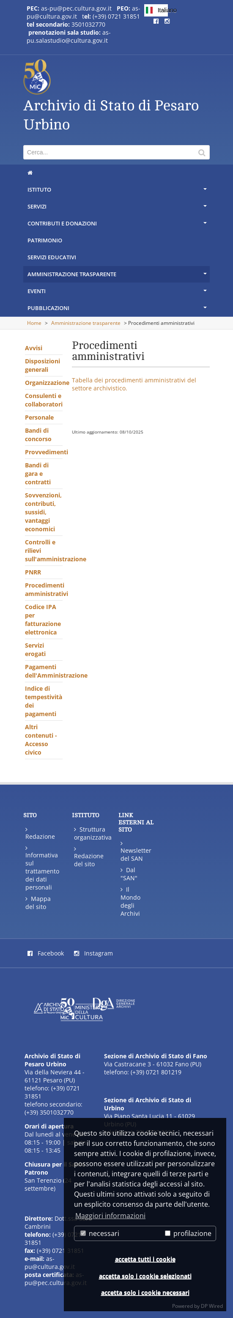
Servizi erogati (35, 649)
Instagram (93, 953)
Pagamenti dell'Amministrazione (44, 671)
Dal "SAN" (129, 874)
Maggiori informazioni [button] (110, 1215)
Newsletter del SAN (136, 850)
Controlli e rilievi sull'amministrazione (44, 550)
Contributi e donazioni (117, 225)
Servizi (117, 208)
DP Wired (212, 1306)
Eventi (117, 293)
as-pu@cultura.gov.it (50, 1263)
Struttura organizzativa (90, 833)
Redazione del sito (89, 856)
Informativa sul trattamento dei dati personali (41, 867)
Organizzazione (44, 383)
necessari (99, 1233)
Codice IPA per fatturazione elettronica (43, 619)
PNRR (33, 572)
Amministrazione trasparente (117, 276)
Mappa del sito (38, 903)
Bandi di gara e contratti (38, 473)
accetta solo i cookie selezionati (145, 1276)
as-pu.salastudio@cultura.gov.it (69, 36)
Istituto (117, 192)
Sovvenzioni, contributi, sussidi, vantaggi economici (43, 512)
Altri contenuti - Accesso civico (41, 739)
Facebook (45, 953)
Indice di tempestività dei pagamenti (43, 701)
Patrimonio (44, 240)
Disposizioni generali (42, 365)
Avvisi (33, 348)
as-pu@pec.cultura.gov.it (76, 8)
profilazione (188, 1233)
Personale (39, 417)
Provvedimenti (44, 452)
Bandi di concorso (38, 434)
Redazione (40, 832)
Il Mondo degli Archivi (130, 901)
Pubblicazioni (117, 310)
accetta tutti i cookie (145, 1259)
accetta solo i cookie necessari (145, 1292)
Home (34, 323)
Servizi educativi (51, 257)
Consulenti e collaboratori (44, 400)
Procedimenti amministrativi (44, 589)
